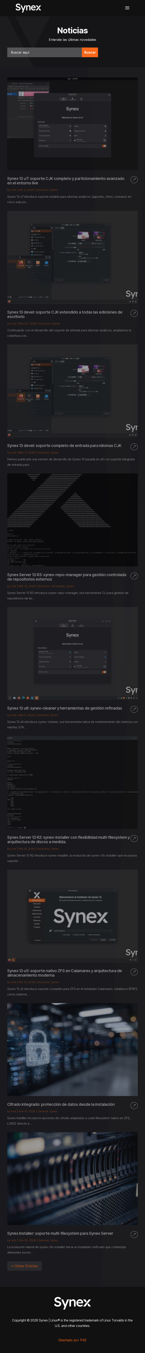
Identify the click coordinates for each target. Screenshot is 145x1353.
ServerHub (58, 586)
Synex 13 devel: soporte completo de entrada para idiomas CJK (64, 445)
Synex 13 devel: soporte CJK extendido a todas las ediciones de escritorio (64, 314)
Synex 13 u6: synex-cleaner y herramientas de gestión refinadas (64, 708)
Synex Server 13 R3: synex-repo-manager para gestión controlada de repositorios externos (66, 576)
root (13, 189)
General (43, 1111)
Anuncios (42, 189)
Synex (54, 189)
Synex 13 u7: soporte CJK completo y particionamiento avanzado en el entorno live (65, 180)
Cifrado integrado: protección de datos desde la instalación (61, 1104)
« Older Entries (24, 1266)
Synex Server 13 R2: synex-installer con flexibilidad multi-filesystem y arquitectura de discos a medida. (68, 839)
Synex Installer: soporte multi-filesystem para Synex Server (60, 1233)
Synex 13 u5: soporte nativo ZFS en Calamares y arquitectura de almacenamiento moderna (64, 973)
